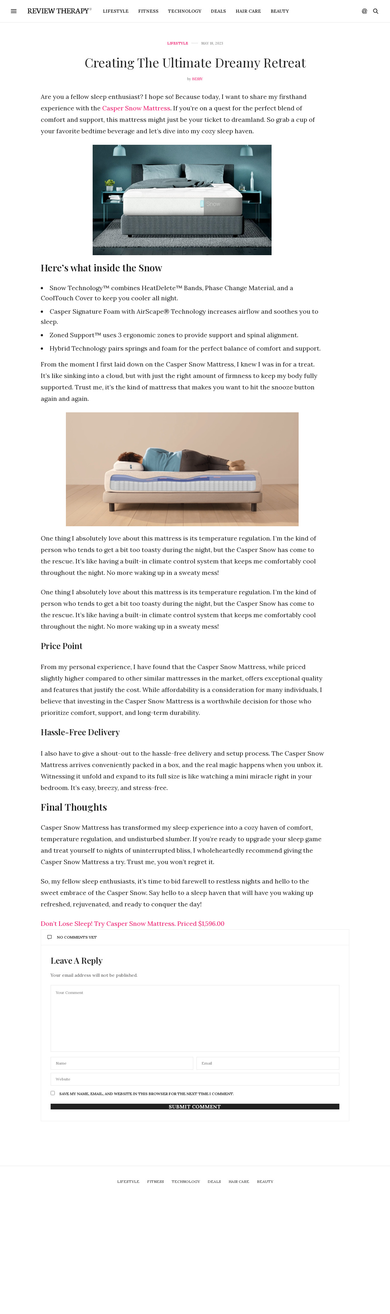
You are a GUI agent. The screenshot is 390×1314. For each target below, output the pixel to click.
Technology (184, 11)
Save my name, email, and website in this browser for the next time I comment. (146, 1094)
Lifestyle (116, 11)
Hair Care (248, 11)
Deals (218, 11)
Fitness (148, 11)
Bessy (197, 79)
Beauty (280, 11)
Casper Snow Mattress (136, 108)
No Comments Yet (72, 937)
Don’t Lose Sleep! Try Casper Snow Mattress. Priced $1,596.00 (132, 923)
